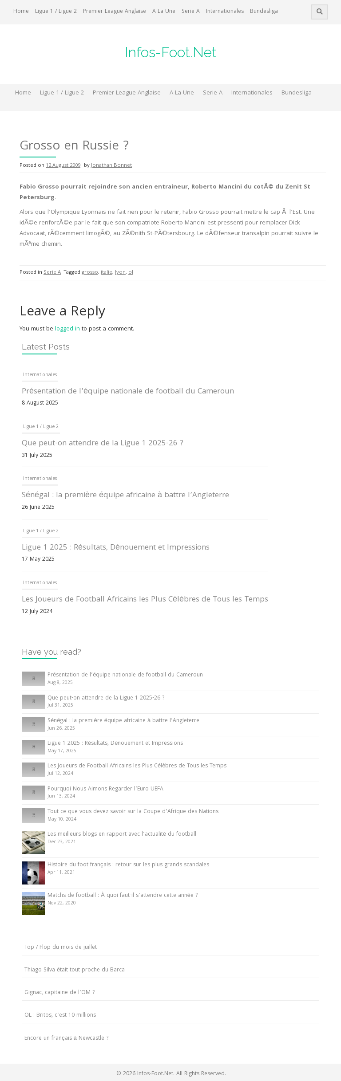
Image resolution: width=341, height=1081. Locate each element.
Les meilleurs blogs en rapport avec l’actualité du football (122, 834)
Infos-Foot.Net (171, 52)
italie (106, 272)
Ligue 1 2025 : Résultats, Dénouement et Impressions (116, 548)
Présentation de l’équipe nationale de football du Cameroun (128, 391)
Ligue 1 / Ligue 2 (56, 11)
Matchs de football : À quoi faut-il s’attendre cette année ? (123, 895)
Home (21, 11)
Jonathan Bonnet (111, 165)
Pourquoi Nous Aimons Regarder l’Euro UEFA (105, 789)
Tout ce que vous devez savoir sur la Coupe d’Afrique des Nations (133, 812)
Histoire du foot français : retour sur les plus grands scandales (128, 865)
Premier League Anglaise (114, 11)
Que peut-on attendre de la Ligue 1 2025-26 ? (102, 443)
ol (130, 272)
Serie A (191, 11)
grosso (90, 272)
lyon (120, 272)
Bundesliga (264, 11)
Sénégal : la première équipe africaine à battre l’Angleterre (125, 495)
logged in (67, 329)
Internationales (225, 11)
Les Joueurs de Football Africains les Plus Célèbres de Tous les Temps (145, 600)
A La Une (163, 11)
